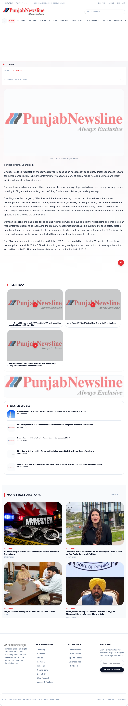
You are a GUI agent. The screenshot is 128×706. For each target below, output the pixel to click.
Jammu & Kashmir (45, 682)
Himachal (64, 21)
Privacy (100, 699)
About (111, 3)
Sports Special (75, 658)
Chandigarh (76, 21)
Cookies (122, 699)
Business (118, 21)
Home (11, 21)
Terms (111, 699)
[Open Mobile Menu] (4, 20)
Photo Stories (75, 654)
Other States (92, 21)
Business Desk (75, 662)
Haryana (53, 21)
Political (107, 21)
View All (117, 495)
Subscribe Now (112, 670)
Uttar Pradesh (43, 678)
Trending (21, 21)
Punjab (43, 21)
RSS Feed (102, 3)
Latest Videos (75, 650)
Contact (121, 3)
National (33, 21)
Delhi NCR (41, 674)
